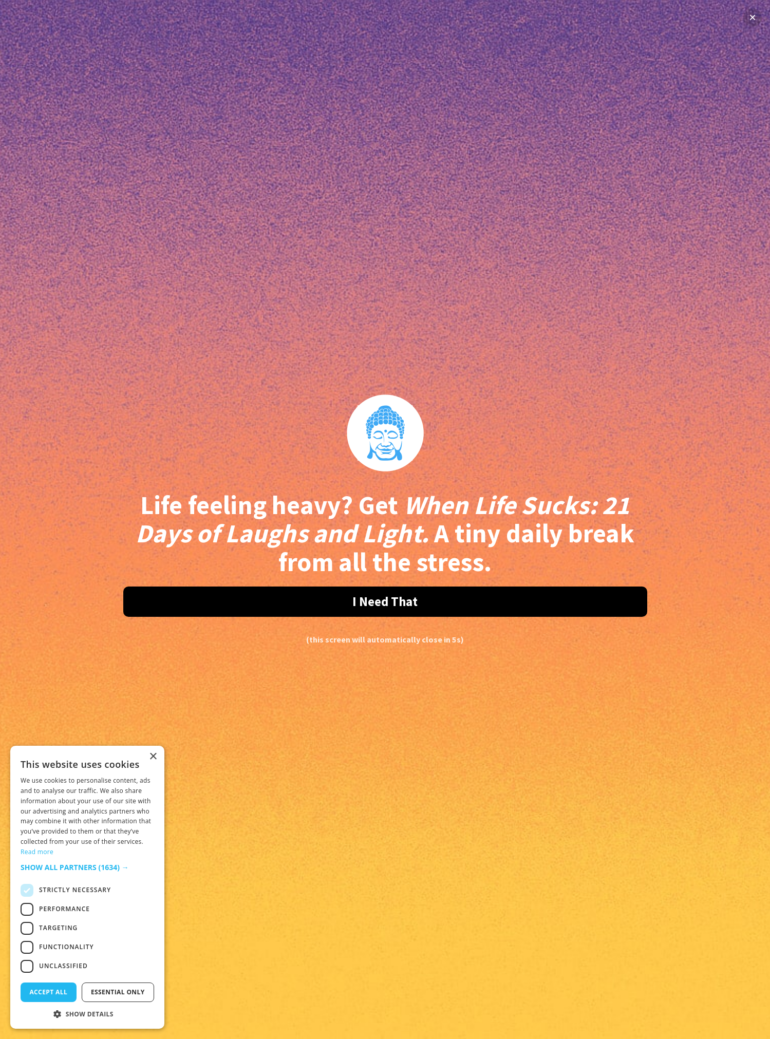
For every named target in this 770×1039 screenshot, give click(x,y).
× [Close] (752, 17)
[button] (87, 867)
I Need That (385, 601)
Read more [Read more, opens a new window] (37, 851)
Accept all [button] (48, 992)
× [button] (153, 757)
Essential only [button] (118, 992)
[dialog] (87, 887)
